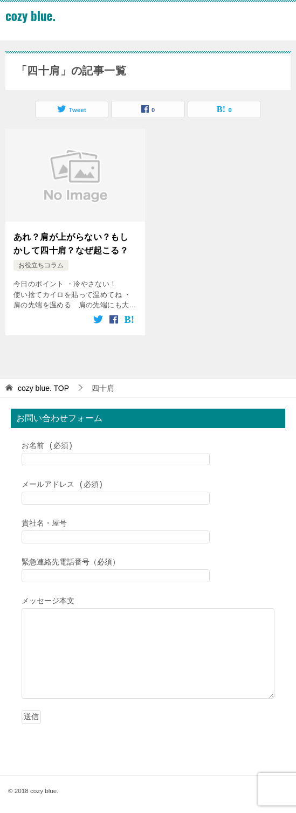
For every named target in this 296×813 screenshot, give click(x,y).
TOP (43, 385)
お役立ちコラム (41, 263)
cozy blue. (30, 15)
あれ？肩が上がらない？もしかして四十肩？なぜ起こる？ (70, 242)
